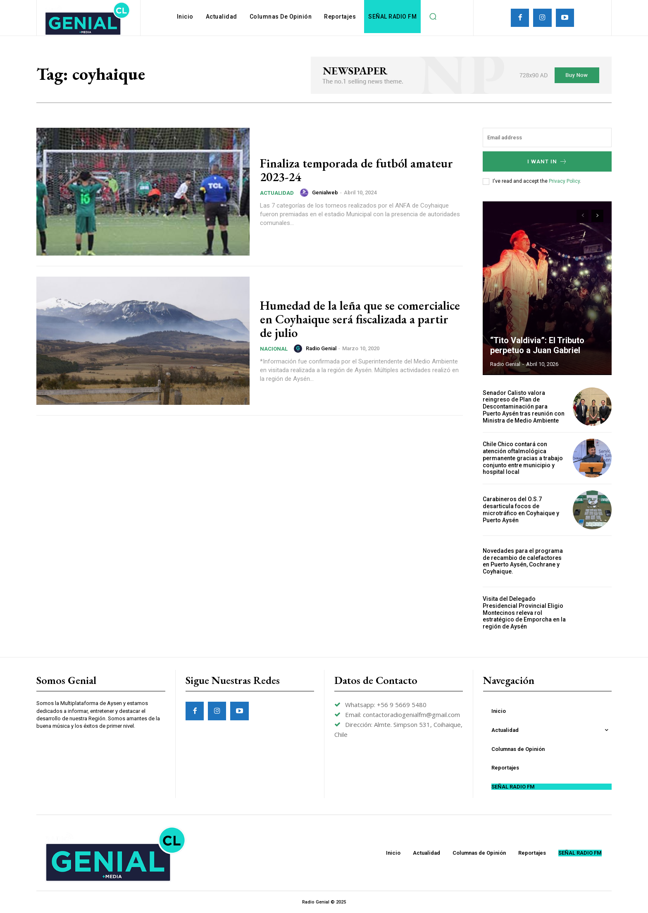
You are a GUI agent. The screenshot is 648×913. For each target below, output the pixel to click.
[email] (547, 137)
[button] (433, 16)
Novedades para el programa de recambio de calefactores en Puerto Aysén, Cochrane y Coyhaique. (523, 561)
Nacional (274, 349)
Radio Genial (321, 348)
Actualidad (277, 193)
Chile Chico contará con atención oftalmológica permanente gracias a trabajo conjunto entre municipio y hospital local (523, 458)
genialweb (325, 192)
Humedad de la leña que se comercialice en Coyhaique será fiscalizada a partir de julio (360, 319)
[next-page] (597, 216)
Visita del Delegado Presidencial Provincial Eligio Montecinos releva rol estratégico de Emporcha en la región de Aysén (524, 612)
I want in (547, 161)
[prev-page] (582, 216)
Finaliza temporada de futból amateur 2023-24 (356, 170)
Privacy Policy (564, 181)
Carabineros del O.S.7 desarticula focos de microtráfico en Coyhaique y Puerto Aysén (521, 509)
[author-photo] (305, 193)
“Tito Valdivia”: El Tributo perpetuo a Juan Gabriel (537, 345)
